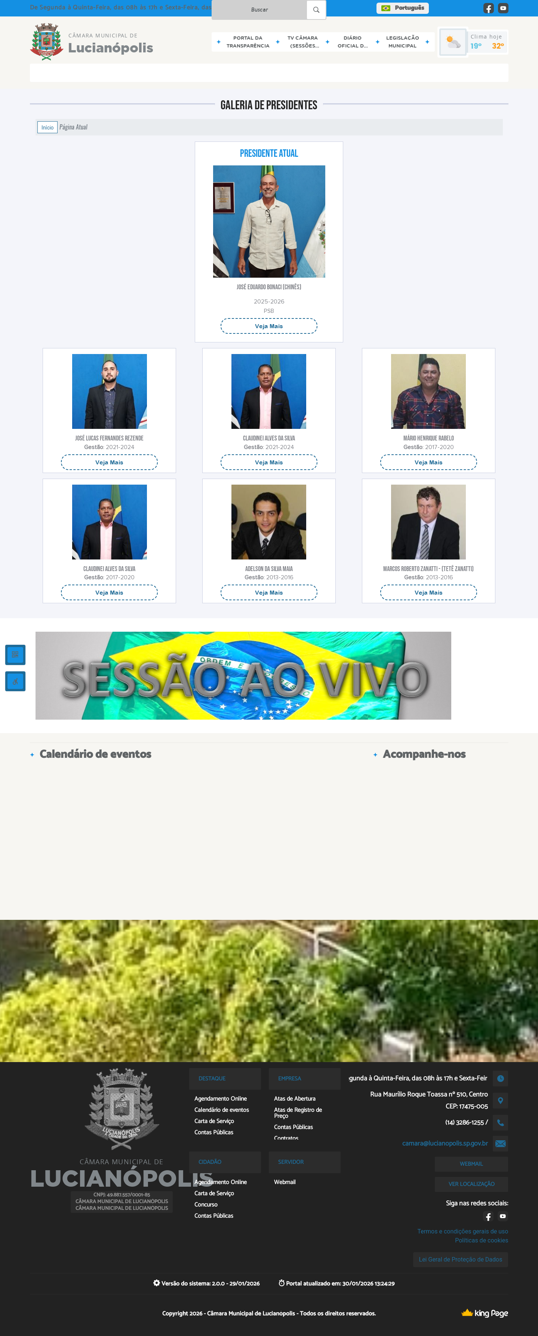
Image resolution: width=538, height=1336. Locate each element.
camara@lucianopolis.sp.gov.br (445, 1143)
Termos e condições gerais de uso (462, 1231)
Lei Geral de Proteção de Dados (460, 1259)
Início (47, 127)
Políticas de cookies (481, 1240)
